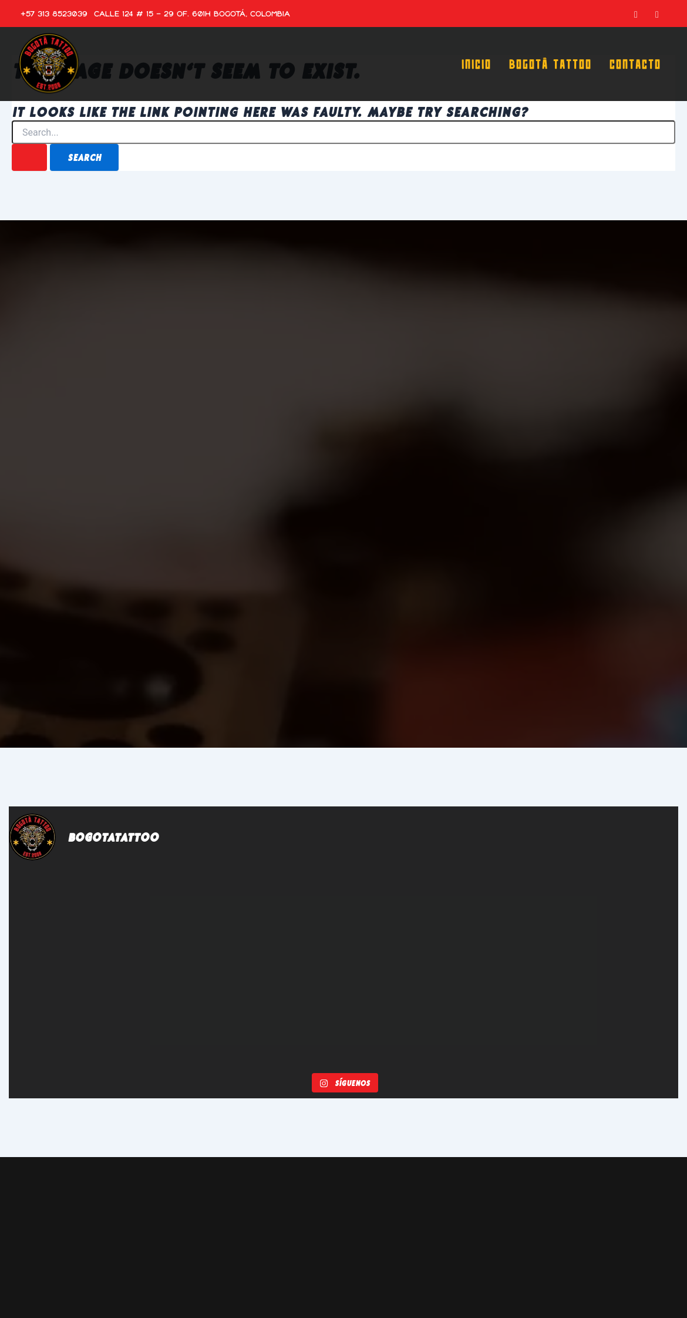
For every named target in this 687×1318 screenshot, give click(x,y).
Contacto (635, 63)
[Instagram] (657, 13)
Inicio (476, 63)
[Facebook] (636, 13)
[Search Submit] (29, 157)
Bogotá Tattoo (549, 63)
